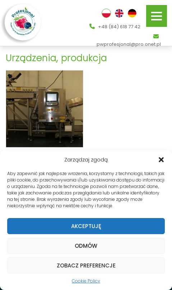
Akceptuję (86, 226)
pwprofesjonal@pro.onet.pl (129, 41)
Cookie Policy (86, 281)
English (119, 13)
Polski (106, 13)
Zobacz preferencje (86, 265)
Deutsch (132, 13)
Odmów (86, 246)
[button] (161, 159)
